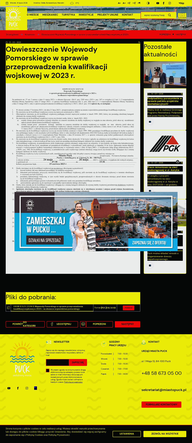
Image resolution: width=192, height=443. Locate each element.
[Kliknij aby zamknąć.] (177, 161)
